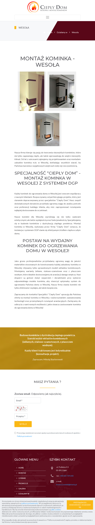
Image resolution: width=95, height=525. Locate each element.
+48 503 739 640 (66, 476)
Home (49, 32)
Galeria (22, 489)
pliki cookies (56, 509)
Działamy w (62, 32)
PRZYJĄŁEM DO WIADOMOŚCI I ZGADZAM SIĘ (80, 505)
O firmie (22, 478)
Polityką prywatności (24, 436)
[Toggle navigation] (47, 17)
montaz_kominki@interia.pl (66, 485)
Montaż (22, 473)
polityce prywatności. (29, 503)
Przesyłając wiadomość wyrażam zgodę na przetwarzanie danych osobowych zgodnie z (48, 434)
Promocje (23, 483)
